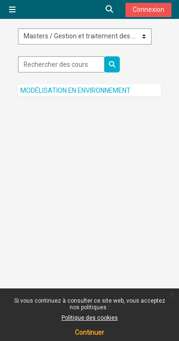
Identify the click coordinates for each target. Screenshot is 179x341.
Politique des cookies (90, 317)
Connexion (148, 9)
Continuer (89, 332)
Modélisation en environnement (75, 90)
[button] (110, 10)
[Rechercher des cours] (61, 64)
